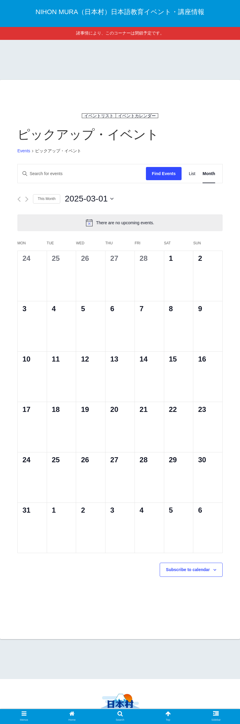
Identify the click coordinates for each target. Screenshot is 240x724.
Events (23, 150)
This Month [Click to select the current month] (46, 199)
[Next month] (26, 199)
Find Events (164, 173)
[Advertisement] (120, 58)
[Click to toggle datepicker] (89, 199)
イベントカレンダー (137, 115)
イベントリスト (99, 115)
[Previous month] (19, 199)
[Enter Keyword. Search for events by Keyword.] (82, 173)
